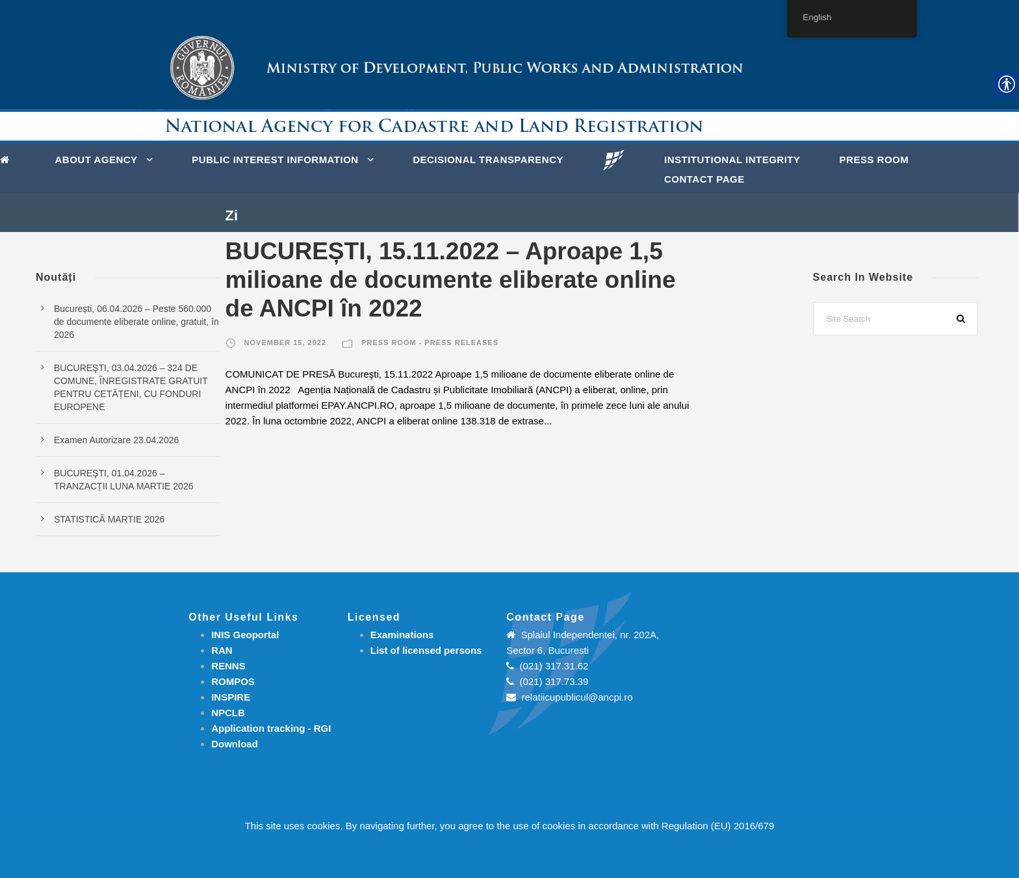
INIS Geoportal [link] (245, 634)
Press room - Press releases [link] (429, 342)
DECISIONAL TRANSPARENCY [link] (488, 159)
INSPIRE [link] (230, 697)
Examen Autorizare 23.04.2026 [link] (116, 440)
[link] (8, 158)
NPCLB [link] (228, 712)
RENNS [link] (228, 665)
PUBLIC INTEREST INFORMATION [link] (275, 159)
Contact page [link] (704, 179)
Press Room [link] (874, 159)
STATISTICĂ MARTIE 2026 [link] (109, 519)
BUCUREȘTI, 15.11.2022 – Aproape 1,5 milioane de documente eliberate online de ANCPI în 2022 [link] (451, 280)
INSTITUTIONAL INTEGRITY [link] (732, 159)
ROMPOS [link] (233, 681)
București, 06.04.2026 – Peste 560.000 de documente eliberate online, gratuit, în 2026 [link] (136, 321)
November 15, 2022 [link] (285, 342)
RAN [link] (222, 650)
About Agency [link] (96, 159)
